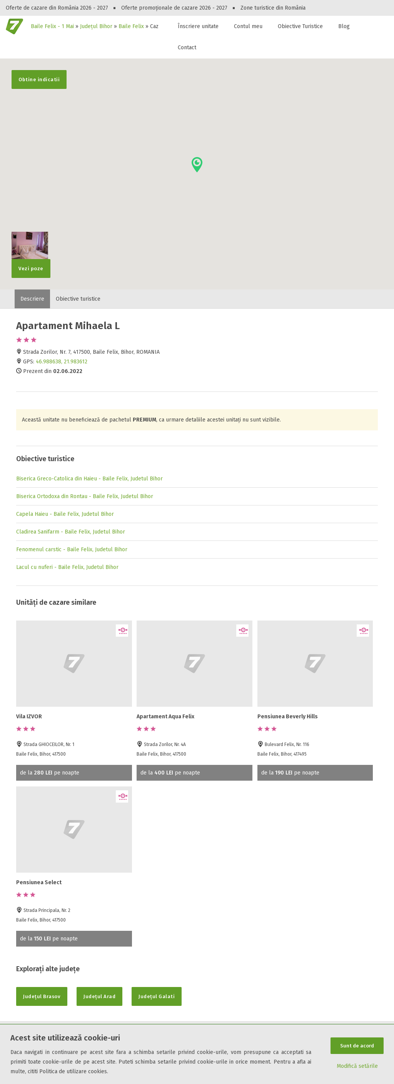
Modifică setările (357, 1066)
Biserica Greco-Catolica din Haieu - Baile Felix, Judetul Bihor (89, 478)
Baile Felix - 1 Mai (52, 26)
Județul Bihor (96, 26)
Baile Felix (131, 26)
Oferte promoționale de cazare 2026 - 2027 (174, 8)
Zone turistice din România (273, 8)
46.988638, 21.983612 (61, 361)
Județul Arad (99, 996)
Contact (187, 47)
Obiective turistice (78, 299)
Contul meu (248, 26)
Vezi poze (30, 265)
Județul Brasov (41, 996)
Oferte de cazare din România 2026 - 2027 (57, 8)
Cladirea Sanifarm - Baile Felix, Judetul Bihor (70, 532)
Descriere (32, 299)
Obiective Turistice (300, 26)
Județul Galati (157, 996)
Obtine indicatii (39, 79)
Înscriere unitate (198, 26)
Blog (344, 26)
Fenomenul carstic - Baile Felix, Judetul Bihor (71, 549)
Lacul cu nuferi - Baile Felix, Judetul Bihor (67, 567)
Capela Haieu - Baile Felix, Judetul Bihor (65, 514)
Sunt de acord (357, 1046)
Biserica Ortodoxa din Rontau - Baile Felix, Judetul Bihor (84, 496)
